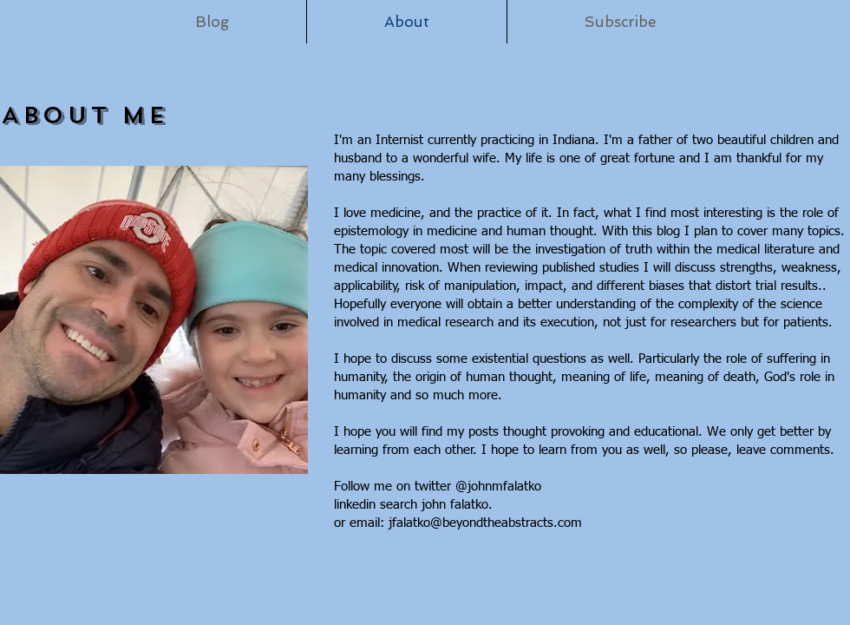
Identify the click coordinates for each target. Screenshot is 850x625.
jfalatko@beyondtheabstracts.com (485, 523)
